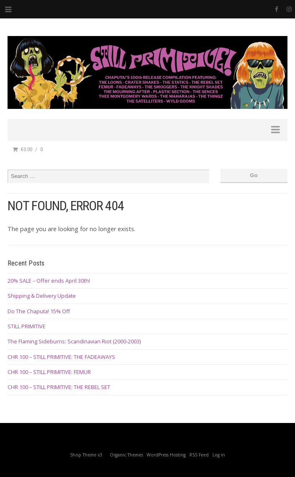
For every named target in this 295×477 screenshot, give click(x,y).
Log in (218, 455)
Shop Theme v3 (86, 455)
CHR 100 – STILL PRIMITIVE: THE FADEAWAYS (61, 357)
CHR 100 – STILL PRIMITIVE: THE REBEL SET (59, 387)
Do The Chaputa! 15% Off (39, 311)
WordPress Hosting (166, 455)
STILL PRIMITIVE (27, 326)
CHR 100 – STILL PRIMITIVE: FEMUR (49, 372)
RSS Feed (199, 455)
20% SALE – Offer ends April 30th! (49, 280)
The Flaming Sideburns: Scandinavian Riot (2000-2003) (74, 341)
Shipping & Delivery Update (42, 295)
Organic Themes (126, 455)
